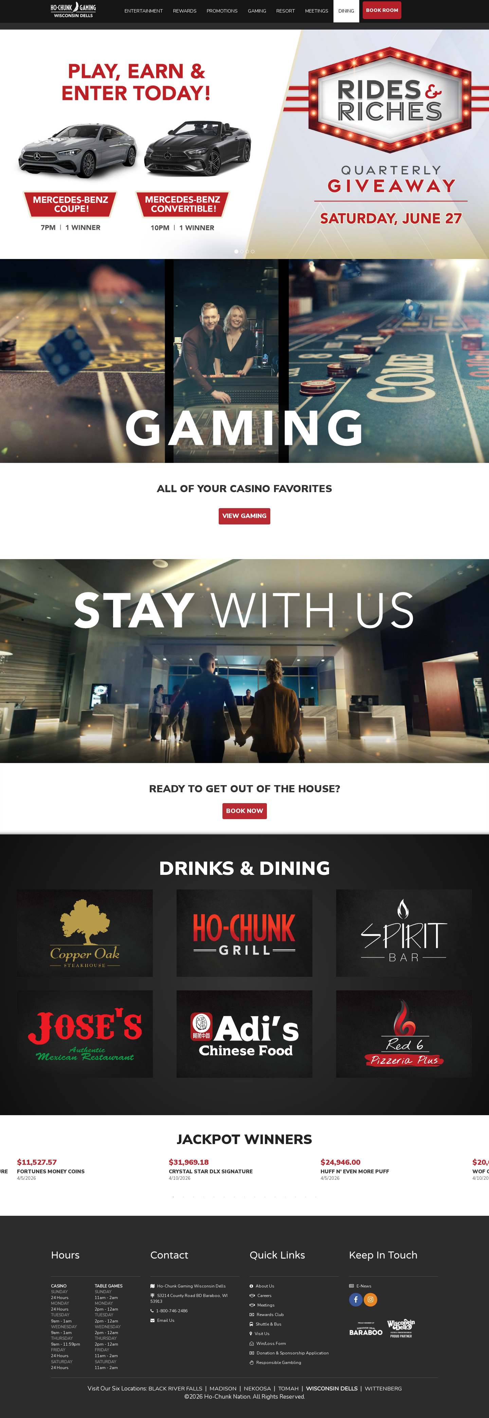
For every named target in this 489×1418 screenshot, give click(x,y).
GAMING (257, 11)
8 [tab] (244, 1197)
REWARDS (185, 11)
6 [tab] (224, 1197)
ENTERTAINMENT (144, 11)
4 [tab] (203, 1197)
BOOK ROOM (382, 10)
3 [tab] (193, 1197)
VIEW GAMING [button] (244, 516)
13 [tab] (295, 1197)
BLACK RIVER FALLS (173, 1389)
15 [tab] (315, 1197)
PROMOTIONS (222, 11)
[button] (85, 933)
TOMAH (288, 1389)
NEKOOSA (256, 1389)
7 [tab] (234, 1197)
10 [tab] (264, 1197)
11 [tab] (275, 1197)
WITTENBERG (384, 1389)
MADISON (221, 1389)
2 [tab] (183, 1197)
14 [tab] (305, 1197)
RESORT (286, 11)
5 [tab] (214, 1197)
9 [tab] (254, 1197)
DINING (347, 11)
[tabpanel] (245, 1169)
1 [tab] (173, 1197)
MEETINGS (317, 11)
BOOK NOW (244, 811)
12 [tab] (285, 1197)
